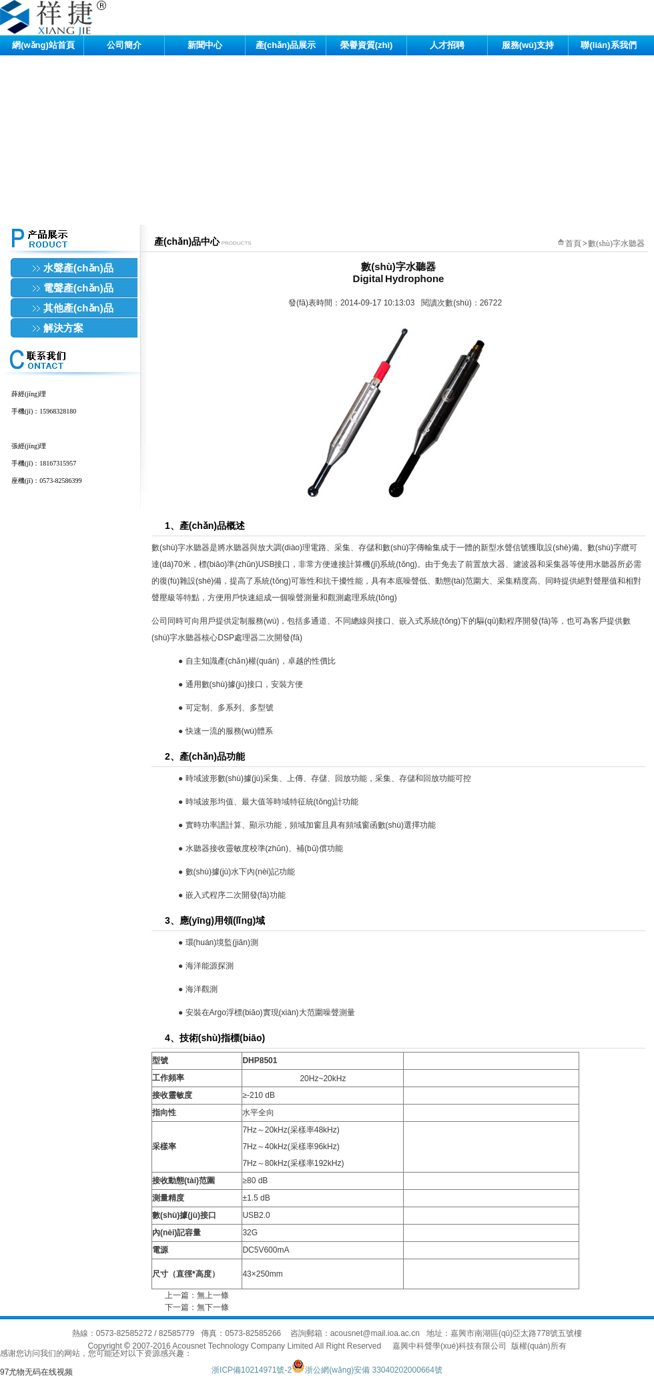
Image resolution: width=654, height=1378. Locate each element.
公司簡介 (124, 45)
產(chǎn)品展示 (286, 45)
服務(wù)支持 (528, 45)
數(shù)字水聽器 (616, 243)
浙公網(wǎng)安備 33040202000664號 (367, 1370)
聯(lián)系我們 (608, 45)
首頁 (573, 243)
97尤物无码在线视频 (36, 1372)
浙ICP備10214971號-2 (252, 1370)
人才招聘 (447, 45)
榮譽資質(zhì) (366, 45)
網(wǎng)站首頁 (43, 45)
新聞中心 (205, 45)
